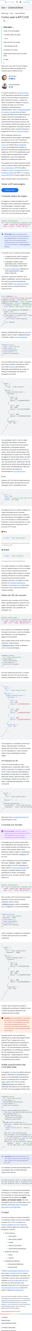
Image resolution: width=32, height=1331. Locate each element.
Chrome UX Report (15, 7)
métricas (12, 367)
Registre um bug (5, 1320)
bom (21, 459)
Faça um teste (10, 190)
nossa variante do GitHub (21, 284)
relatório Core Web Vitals (11, 112)
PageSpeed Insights (24, 110)
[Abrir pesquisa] (17, 2)
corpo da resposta (19, 471)
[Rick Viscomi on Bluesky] (12, 79)
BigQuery (26, 102)
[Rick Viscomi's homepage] (14, 79)
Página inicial (4, 13)
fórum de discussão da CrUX (19, 1280)
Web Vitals (15, 1205)
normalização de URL (20, 817)
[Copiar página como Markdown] (4, 21)
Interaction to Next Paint (9, 173)
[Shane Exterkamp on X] (9, 87)
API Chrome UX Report (21, 131)
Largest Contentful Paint (16, 170)
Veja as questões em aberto (8, 1323)
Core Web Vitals (8, 168)
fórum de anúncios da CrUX (10, 1288)
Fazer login (26, 2)
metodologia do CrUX (15, 585)
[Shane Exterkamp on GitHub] (12, 87)
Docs (3, 7)
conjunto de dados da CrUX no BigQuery (14, 1225)
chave (26, 332)
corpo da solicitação (12, 269)
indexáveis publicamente (17, 583)
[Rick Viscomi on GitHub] (9, 79)
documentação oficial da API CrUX (18, 1271)
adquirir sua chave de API (12, 1273)
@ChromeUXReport (17, 1290)
